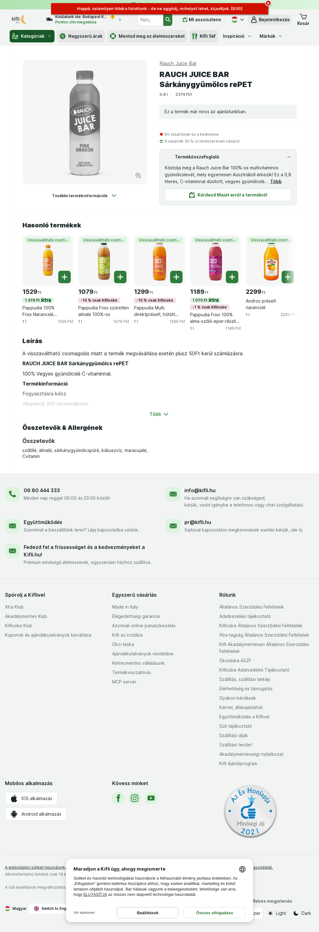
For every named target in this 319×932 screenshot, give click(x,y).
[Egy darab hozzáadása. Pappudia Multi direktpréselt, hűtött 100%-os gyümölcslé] (176, 277)
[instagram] (134, 798)
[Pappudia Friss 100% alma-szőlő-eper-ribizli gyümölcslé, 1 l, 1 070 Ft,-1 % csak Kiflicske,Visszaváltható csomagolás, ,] (215, 260)
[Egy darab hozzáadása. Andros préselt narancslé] (288, 277)
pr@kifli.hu (197, 522)
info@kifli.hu (200, 490)
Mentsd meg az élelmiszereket (147, 36)
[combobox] (150, 19)
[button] (270, 20)
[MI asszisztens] (202, 19)
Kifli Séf (204, 36)
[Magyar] (237, 19)
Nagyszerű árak (81, 36)
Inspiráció (237, 36)
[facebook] (118, 798)
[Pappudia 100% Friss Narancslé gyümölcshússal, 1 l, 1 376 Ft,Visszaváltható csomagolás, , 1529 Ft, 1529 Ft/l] (47, 260)
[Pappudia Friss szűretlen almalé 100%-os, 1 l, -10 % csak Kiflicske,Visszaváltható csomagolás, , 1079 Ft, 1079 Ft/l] (103, 260)
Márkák (271, 36)
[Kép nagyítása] (138, 176)
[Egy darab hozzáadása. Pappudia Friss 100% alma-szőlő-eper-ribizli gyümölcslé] (232, 277)
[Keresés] (167, 19)
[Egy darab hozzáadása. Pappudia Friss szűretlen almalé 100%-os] (120, 277)
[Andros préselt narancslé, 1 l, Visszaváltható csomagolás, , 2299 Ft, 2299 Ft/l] (271, 260)
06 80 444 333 (42, 490)
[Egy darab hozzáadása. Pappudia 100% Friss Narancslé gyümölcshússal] (64, 277)
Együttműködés (43, 522)
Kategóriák (32, 36)
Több (276, 181)
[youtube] (151, 798)
